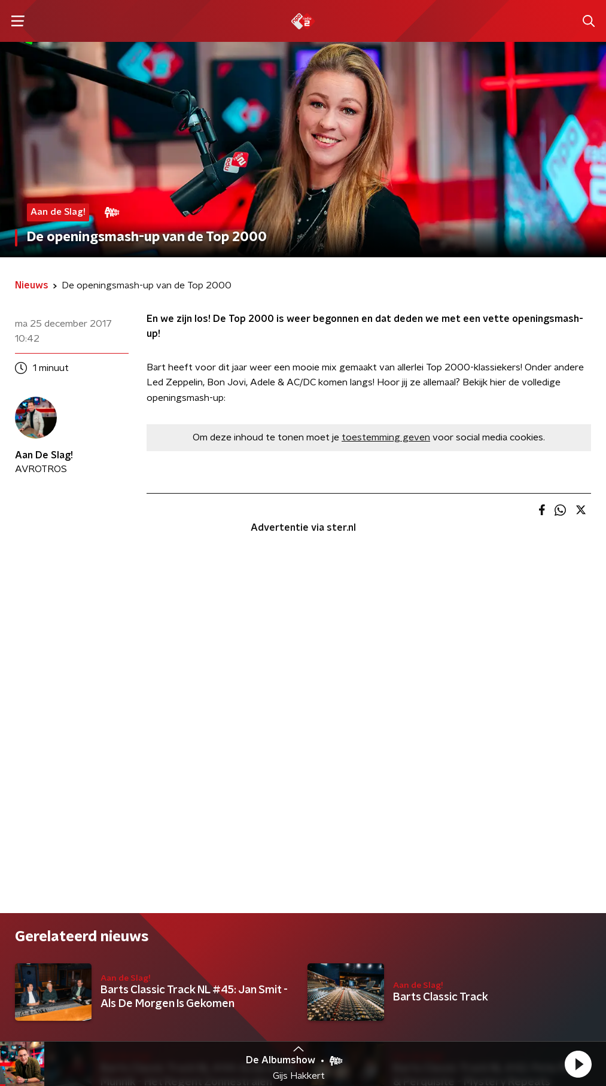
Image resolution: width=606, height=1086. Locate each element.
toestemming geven (386, 437)
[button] (578, 1064)
